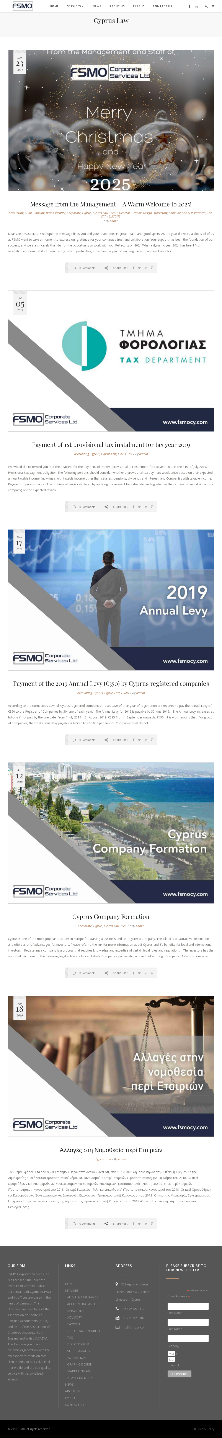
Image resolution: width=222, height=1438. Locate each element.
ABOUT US (72, 1391)
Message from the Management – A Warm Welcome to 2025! (111, 204)
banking (39, 213)
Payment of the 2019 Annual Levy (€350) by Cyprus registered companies (111, 683)
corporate (74, 213)
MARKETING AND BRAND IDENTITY (80, 1374)
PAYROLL (74, 1324)
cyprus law (100, 213)
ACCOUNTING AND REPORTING (81, 1307)
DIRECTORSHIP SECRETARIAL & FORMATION (78, 1351)
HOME (69, 1284)
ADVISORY (74, 1317)
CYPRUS (71, 1398)
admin (114, 221)
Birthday (173, 1346)
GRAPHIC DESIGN (79, 1364)
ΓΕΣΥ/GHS (113, 216)
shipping (175, 213)
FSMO (114, 213)
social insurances (194, 213)
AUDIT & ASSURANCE (82, 1297)
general (124, 213)
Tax (209, 213)
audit (28, 213)
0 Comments (87, 268)
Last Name (175, 1329)
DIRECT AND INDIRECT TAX (84, 1334)
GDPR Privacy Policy (201, 1429)
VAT (103, 216)
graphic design (141, 213)
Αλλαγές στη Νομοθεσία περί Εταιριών (111, 1150)
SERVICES (71, 1290)
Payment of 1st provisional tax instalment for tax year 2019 (111, 444)
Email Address (179, 1296)
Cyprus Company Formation (111, 916)
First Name (175, 1313)
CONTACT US (74, 1405)
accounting (16, 213)
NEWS (69, 1384)
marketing (160, 213)
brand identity (55, 213)
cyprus (86, 213)
